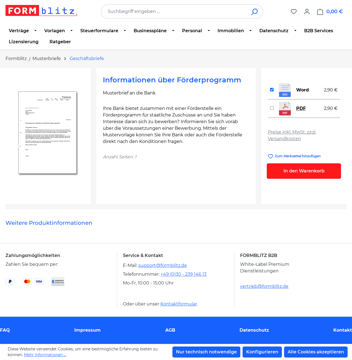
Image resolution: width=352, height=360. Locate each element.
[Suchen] (254, 11)
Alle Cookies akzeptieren (316, 351)
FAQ (5, 330)
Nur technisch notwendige (206, 351)
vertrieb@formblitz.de (264, 286)
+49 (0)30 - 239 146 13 (184, 274)
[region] (48, 133)
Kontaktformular (178, 304)
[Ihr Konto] (307, 11)
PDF (301, 108)
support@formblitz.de (162, 265)
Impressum (87, 330)
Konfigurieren (262, 351)
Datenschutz (254, 330)
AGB (170, 330)
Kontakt (342, 330)
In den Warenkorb (304, 171)
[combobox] (174, 11)
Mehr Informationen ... (45, 354)
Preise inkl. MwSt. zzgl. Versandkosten (292, 135)
